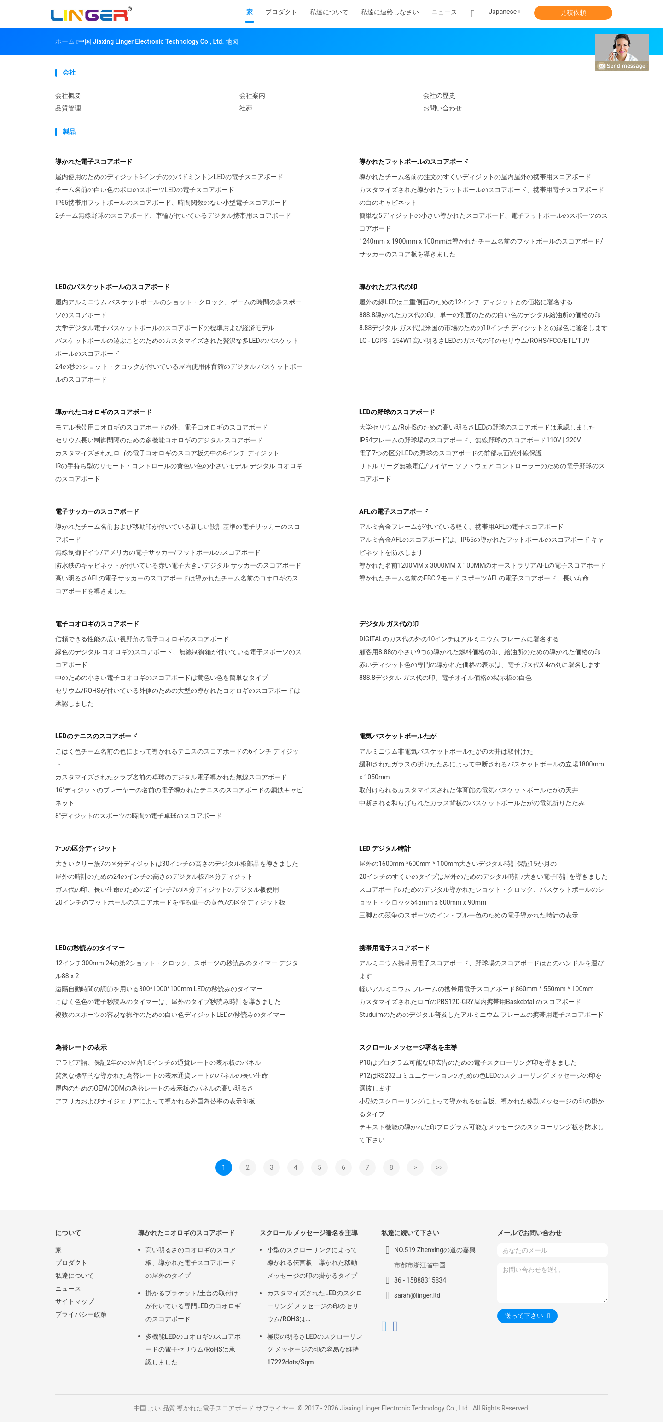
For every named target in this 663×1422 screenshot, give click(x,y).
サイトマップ (74, 1301)
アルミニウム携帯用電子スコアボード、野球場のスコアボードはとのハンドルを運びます (481, 969)
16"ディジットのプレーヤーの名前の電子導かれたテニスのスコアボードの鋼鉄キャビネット (179, 796)
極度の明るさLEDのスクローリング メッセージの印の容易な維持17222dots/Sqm (314, 1349)
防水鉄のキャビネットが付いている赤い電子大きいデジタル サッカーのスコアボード (178, 565)
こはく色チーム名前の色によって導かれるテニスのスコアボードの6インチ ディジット (177, 758)
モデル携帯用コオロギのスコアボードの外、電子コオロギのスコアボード (161, 427)
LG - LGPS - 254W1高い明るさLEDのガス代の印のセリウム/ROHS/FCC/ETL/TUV (474, 340)
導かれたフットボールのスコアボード (414, 161)
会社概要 (68, 95)
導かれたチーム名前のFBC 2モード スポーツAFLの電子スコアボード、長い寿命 (474, 578)
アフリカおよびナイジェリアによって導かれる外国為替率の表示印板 (155, 1101)
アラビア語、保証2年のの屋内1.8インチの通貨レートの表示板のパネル (158, 1062)
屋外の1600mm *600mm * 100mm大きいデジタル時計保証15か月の (458, 863)
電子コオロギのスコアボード (97, 623)
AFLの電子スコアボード (394, 511)
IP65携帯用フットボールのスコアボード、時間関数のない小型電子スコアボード (171, 202)
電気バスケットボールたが (397, 736)
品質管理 (68, 108)
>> (439, 1167)
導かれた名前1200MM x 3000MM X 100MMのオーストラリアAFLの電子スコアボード (482, 565)
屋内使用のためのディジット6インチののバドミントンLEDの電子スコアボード (169, 176)
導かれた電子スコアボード (94, 161)
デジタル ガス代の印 (389, 623)
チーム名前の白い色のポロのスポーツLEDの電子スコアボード (144, 189)
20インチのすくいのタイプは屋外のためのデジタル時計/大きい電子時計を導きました (483, 876)
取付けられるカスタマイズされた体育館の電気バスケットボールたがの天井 (468, 790)
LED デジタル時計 (385, 848)
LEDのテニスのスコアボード (96, 736)
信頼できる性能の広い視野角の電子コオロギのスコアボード (142, 639)
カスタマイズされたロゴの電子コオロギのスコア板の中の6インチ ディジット (167, 453)
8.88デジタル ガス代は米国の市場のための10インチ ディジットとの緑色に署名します (483, 327)
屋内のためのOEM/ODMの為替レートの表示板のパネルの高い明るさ (154, 1088)
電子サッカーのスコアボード (97, 511)
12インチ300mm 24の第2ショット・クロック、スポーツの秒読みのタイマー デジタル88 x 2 (176, 969)
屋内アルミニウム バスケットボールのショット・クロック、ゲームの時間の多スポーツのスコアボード (178, 308)
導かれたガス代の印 (388, 286)
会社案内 (252, 95)
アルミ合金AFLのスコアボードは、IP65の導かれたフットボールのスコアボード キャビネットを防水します (481, 546)
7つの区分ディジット (86, 848)
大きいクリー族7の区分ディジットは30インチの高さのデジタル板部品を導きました (176, 863)
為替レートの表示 (81, 1047)
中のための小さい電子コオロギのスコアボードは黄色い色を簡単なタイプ (161, 677)
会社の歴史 (439, 95)
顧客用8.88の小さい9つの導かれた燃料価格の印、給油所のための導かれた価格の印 (480, 652)
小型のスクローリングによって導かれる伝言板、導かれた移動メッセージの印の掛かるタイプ (481, 1107)
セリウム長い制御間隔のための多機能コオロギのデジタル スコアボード (159, 440)
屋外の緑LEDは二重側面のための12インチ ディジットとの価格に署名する (466, 302)
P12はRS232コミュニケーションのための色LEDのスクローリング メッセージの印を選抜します (480, 1082)
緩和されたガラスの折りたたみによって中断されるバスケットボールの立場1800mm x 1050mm (481, 770)
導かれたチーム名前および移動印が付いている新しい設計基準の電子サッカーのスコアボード (177, 533)
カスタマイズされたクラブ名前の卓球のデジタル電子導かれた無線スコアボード (171, 777)
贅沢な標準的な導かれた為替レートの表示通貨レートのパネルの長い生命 (161, 1075)
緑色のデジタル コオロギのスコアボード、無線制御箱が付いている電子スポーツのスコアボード (178, 658)
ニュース (68, 1288)
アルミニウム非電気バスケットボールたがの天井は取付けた (446, 751)
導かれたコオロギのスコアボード (103, 412)
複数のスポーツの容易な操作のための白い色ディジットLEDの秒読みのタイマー (170, 1014)
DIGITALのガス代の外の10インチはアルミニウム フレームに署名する (459, 639)
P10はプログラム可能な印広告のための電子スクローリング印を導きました (468, 1062)
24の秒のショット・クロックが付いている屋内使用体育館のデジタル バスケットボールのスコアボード (178, 373)
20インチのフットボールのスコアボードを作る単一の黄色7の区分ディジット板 (170, 902)
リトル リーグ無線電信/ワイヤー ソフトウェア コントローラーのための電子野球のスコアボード (482, 472)
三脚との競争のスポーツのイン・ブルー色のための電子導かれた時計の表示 (468, 915)
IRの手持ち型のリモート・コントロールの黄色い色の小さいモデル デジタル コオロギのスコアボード (178, 472)
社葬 (245, 108)
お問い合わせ (442, 108)
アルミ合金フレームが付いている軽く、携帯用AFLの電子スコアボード (461, 526)
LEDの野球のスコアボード (397, 412)
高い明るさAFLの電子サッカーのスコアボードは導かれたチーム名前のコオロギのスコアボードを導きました (176, 585)
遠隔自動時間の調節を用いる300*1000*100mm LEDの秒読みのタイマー (159, 988)
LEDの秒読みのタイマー (90, 948)
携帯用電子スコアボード (394, 948)
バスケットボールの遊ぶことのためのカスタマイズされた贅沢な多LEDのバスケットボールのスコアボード (177, 347)
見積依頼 (573, 12)
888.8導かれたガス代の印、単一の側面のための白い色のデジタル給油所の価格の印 (480, 315)
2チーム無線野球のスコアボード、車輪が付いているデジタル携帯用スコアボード (173, 215)
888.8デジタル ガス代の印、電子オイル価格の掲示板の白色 (445, 677)
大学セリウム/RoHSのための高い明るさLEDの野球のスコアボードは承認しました (477, 427)
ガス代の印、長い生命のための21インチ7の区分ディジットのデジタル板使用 (167, 889)
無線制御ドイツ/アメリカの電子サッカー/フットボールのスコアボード (158, 552)
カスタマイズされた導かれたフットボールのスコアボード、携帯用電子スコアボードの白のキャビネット (481, 196)
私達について (74, 1275)
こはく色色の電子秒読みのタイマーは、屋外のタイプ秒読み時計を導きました (168, 1001)
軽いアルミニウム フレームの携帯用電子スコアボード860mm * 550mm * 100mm (476, 988)
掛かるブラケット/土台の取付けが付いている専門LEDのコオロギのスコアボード (193, 1306)
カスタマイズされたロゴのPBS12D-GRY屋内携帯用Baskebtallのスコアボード (470, 1001)
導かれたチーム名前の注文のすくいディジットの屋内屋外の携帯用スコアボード (475, 176)
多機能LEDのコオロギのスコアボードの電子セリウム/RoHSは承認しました (193, 1349)
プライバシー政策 (81, 1314)
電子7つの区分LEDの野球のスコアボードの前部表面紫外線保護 (450, 453)
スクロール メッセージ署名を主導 (408, 1047)
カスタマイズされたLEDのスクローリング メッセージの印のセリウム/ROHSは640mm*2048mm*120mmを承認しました (314, 1307)
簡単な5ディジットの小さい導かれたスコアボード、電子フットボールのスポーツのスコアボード (483, 222)
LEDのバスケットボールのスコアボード (112, 286)
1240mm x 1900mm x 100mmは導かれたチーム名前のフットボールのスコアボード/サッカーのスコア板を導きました (481, 248)
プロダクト (71, 1262)
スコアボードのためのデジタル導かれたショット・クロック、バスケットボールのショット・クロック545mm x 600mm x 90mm (481, 896)
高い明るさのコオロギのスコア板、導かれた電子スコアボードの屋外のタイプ (190, 1262)
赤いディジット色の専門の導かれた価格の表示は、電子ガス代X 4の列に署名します (479, 664)
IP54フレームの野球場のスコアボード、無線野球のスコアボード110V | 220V (470, 440)
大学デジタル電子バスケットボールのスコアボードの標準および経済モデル (164, 327)
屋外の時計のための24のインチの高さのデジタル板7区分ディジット (154, 876)
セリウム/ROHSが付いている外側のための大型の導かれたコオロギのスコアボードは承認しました (177, 697)
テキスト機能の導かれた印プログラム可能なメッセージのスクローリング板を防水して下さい (481, 1133)
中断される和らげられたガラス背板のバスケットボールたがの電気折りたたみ (472, 803)
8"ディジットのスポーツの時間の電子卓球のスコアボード (138, 815)
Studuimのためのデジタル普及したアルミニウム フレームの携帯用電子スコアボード (481, 1014)
